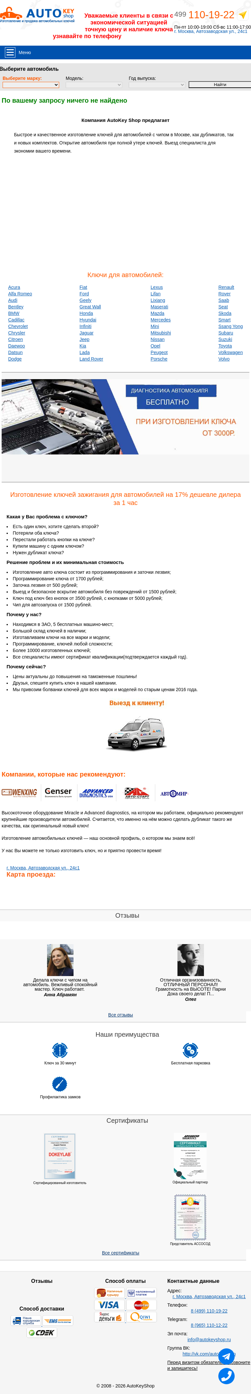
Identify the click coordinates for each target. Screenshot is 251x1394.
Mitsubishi (161, 332)
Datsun (15, 352)
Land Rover (91, 359)
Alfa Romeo (20, 293)
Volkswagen (230, 352)
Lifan (155, 293)
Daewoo (16, 345)
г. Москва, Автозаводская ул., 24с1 (210, 31)
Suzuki (225, 339)
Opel (155, 345)
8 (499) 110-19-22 (209, 1310)
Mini (155, 326)
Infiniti (85, 326)
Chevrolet (18, 326)
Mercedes (161, 319)
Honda (86, 313)
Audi (12, 300)
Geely (85, 300)
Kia (82, 345)
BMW (13, 313)
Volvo (223, 359)
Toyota (225, 345)
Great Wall (90, 306)
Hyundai (87, 319)
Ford (84, 293)
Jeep (84, 339)
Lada (84, 352)
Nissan (158, 339)
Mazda (157, 313)
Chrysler (16, 332)
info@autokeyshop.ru (209, 1339)
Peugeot (159, 352)
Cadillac (16, 319)
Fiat (83, 287)
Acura (14, 287)
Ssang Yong (230, 326)
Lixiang (158, 300)
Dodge (15, 359)
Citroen (15, 339)
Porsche (159, 359)
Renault (226, 287)
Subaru (225, 332)
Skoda (224, 313)
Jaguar (86, 332)
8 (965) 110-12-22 (209, 1325)
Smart (224, 319)
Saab (223, 300)
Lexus (157, 287)
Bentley (16, 306)
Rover (224, 293)
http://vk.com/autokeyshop (209, 1354)
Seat (223, 306)
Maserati (159, 306)
